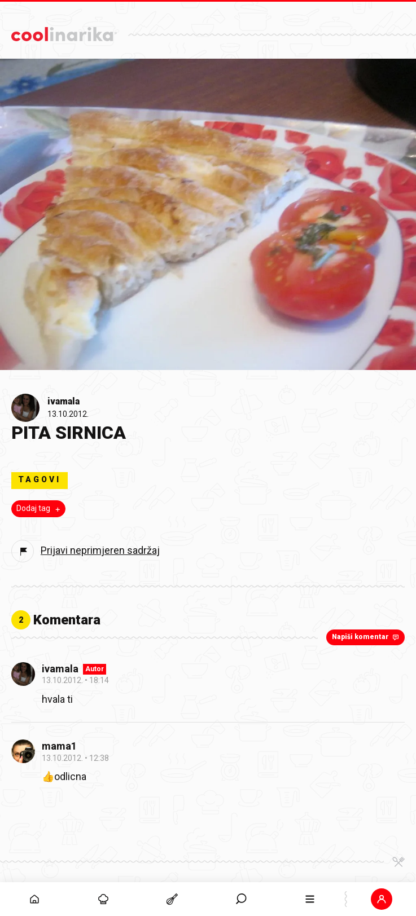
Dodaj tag (39, 508)
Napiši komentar (366, 636)
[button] (381, 899)
